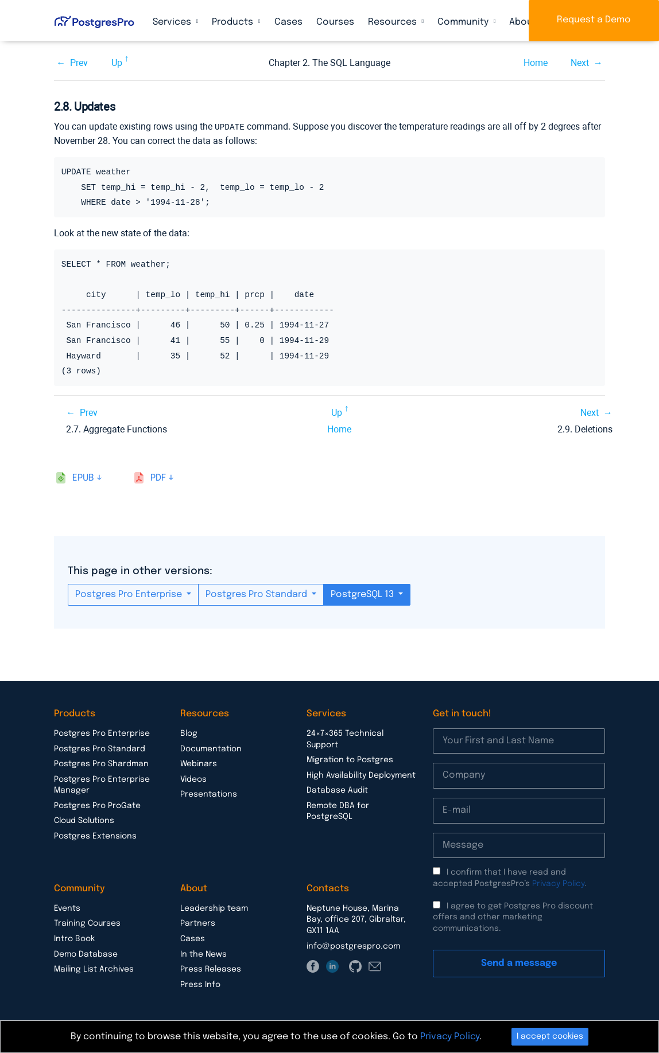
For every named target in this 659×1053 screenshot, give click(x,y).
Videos (193, 779)
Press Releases (210, 969)
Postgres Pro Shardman (101, 763)
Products (233, 22)
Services (173, 22)
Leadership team (214, 908)
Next (580, 62)
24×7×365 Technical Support (345, 738)
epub (83, 477)
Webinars (198, 763)
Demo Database (86, 954)
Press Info (200, 984)
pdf (158, 477)
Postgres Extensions (95, 836)
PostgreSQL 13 (363, 594)
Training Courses (87, 923)
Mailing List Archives (94, 969)
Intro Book (74, 938)
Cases (288, 22)
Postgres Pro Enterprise (129, 594)
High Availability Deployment (361, 775)
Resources (393, 22)
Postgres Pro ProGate (97, 805)
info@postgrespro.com (353, 946)
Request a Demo (594, 20)
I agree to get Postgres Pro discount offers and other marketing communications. (513, 917)
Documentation (211, 748)
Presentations (208, 794)
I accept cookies (550, 1036)
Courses (335, 22)
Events (67, 908)
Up (116, 62)
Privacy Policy (558, 883)
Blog (188, 733)
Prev (79, 62)
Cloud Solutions (84, 820)
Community (464, 22)
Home (536, 62)
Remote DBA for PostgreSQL (338, 811)
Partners (197, 923)
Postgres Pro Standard (257, 594)
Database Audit (337, 790)
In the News (203, 954)
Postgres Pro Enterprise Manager (102, 784)
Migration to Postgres (350, 759)
